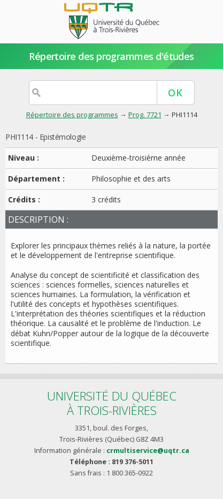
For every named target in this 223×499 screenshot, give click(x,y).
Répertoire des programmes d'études (111, 56)
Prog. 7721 (145, 114)
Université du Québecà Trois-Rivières (111, 403)
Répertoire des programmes (72, 114)
